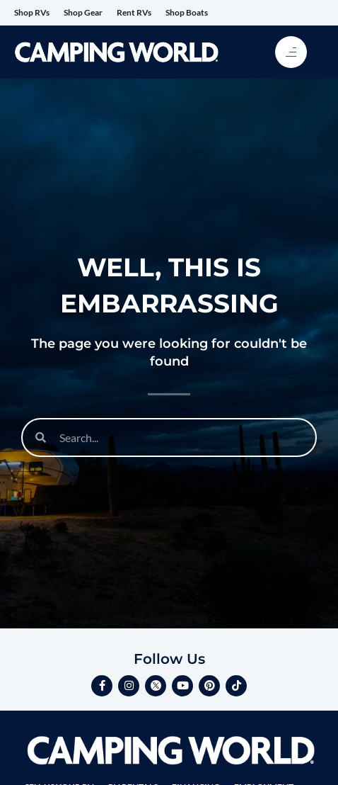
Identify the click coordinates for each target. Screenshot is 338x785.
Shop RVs (31, 12)
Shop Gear (83, 12)
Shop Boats (186, 12)
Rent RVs (134, 12)
